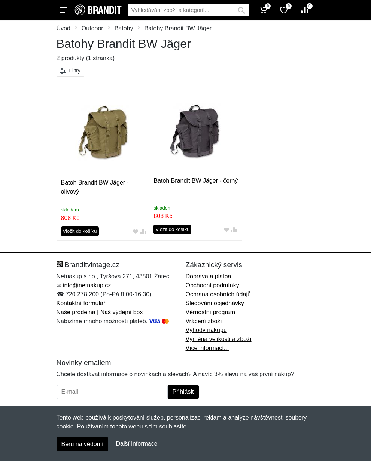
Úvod (63, 28)
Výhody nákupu (206, 330)
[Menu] (63, 10)
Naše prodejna (76, 312)
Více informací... (207, 348)
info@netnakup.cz (87, 285)
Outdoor (92, 28)
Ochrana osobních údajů (218, 294)
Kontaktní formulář (81, 303)
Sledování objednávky (215, 303)
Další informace (136, 443)
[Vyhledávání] (181, 10)
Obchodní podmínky (212, 285)
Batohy (124, 28)
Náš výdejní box (121, 312)
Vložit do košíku (80, 231)
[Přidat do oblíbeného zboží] (135, 231)
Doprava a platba (208, 276)
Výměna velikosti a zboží (219, 339)
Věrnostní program (210, 312)
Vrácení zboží (204, 321)
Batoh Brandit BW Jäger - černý (195, 180)
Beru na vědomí (82, 444)
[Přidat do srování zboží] (143, 231)
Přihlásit (183, 392)
